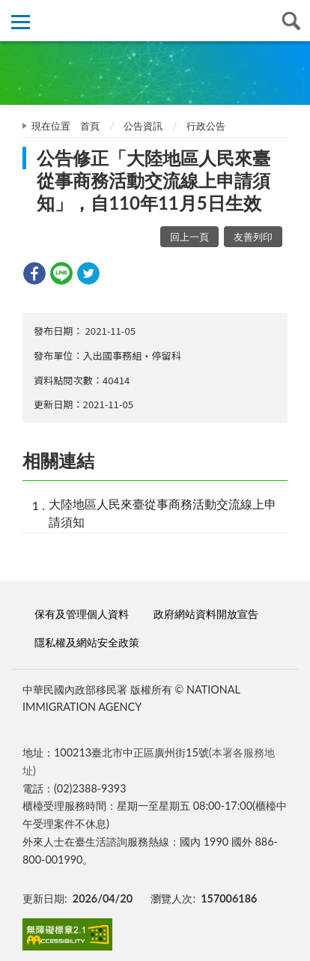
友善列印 (253, 237)
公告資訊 (143, 126)
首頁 (90, 126)
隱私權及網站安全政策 (86, 642)
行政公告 (205, 126)
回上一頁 (189, 237)
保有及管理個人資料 (81, 613)
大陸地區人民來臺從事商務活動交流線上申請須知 (162, 512)
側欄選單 (20, 22)
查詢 (289, 20)
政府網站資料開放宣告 (206, 613)
